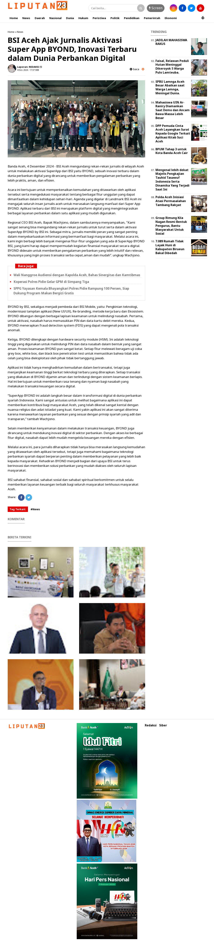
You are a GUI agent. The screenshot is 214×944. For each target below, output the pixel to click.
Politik (114, 18)
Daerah (40, 18)
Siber (163, 725)
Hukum (83, 18)
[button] (203, 16)
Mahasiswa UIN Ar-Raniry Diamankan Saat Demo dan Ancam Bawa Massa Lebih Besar (172, 110)
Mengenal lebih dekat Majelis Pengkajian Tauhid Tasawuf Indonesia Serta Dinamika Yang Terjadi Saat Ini (172, 179)
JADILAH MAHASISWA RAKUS (171, 42)
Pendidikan (131, 18)
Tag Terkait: (18, 509)
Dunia (70, 18)
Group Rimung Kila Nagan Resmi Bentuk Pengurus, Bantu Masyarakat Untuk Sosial (171, 225)
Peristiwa (99, 18)
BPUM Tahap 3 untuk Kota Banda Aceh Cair (171, 151)
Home (14, 18)
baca (134, 69)
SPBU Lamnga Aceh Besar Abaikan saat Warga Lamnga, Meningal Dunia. (170, 87)
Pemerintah (152, 18)
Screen (155, 8)
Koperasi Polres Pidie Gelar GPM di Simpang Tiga (51, 282)
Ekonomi (171, 18)
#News (35, 509)
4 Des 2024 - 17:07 (26, 69)
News (26, 18)
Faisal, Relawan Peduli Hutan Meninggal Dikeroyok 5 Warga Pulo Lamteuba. (172, 66)
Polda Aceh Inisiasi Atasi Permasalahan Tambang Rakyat (170, 201)
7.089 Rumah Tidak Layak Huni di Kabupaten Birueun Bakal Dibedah (169, 247)
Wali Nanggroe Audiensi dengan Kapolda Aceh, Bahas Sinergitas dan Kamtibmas (77, 275)
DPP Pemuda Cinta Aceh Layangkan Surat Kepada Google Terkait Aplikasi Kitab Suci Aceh (172, 133)
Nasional (55, 18)
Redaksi (151, 725)
